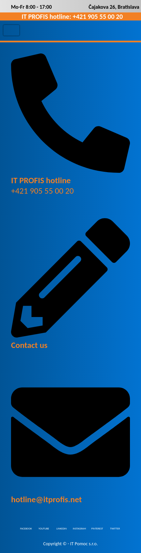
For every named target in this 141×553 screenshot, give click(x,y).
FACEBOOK (26, 528)
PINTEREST (97, 528)
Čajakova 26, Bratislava (113, 7)
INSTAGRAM (79, 528)
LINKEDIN (62, 528)
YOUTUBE (44, 528)
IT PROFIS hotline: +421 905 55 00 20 (72, 16)
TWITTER (115, 528)
